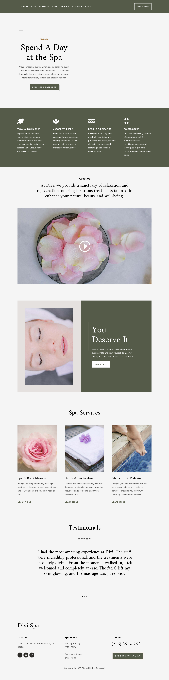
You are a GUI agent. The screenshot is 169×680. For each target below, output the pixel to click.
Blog (34, 7)
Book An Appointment (128, 656)
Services (77, 7)
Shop (88, 7)
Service (65, 7)
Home (55, 7)
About (24, 7)
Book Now (143, 7)
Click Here (101, 364)
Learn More (24, 502)
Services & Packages (44, 87)
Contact (44, 7)
